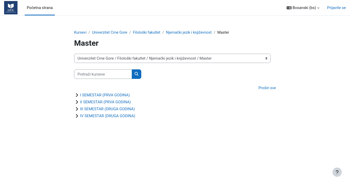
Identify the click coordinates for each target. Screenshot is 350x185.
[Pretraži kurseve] (103, 74)
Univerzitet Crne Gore (110, 32)
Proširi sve (267, 88)
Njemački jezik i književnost (191, 32)
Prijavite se (336, 7)
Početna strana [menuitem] (40, 7)
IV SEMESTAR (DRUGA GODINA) (107, 116)
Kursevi (80, 32)
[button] (303, 8)
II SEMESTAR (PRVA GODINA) (105, 102)
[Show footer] (337, 172)
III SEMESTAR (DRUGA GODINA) (107, 109)
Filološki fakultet (148, 32)
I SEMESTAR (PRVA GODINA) (105, 95)
